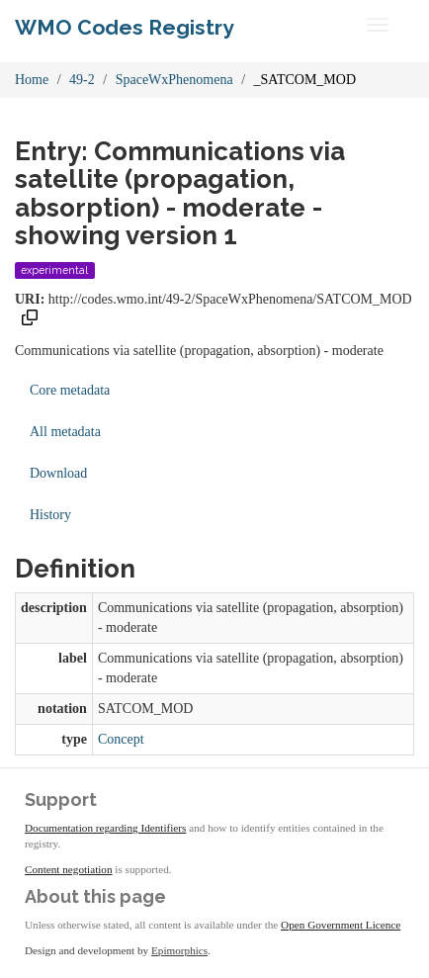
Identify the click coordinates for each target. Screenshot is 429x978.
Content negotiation (69, 869)
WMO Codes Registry (124, 27)
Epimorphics (179, 950)
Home (31, 79)
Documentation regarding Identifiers (105, 828)
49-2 (82, 79)
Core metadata (70, 390)
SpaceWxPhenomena (174, 79)
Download (58, 473)
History (50, 514)
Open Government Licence (340, 925)
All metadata (65, 431)
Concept (121, 739)
